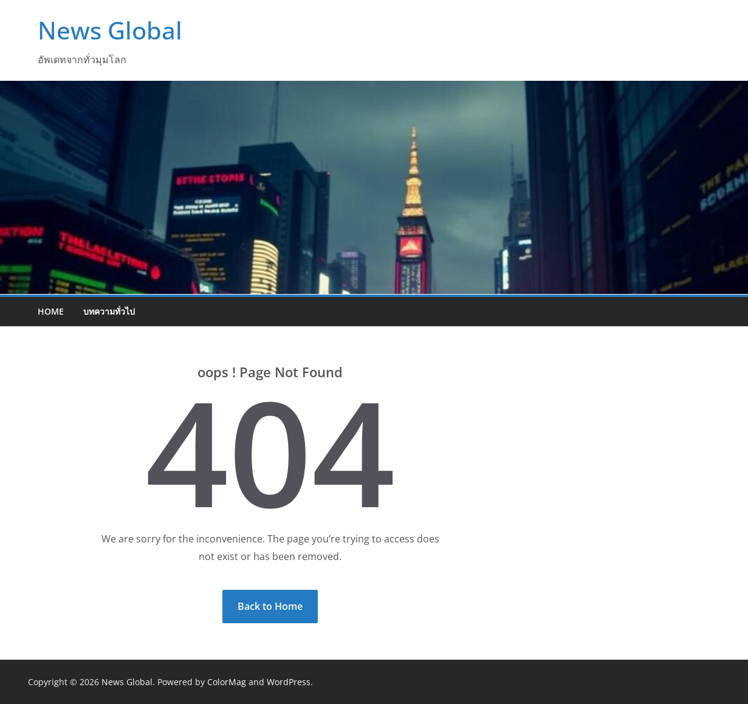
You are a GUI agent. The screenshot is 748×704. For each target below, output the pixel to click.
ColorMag (226, 682)
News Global (110, 30)
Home (51, 311)
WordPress (289, 682)
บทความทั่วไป (109, 311)
